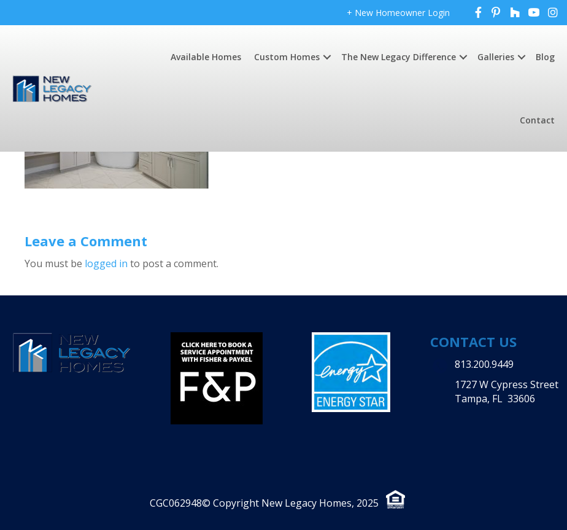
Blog (545, 57)
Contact (537, 120)
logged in (106, 263)
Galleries (495, 57)
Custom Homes (287, 57)
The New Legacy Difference (398, 57)
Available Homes (206, 57)
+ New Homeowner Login (398, 12)
